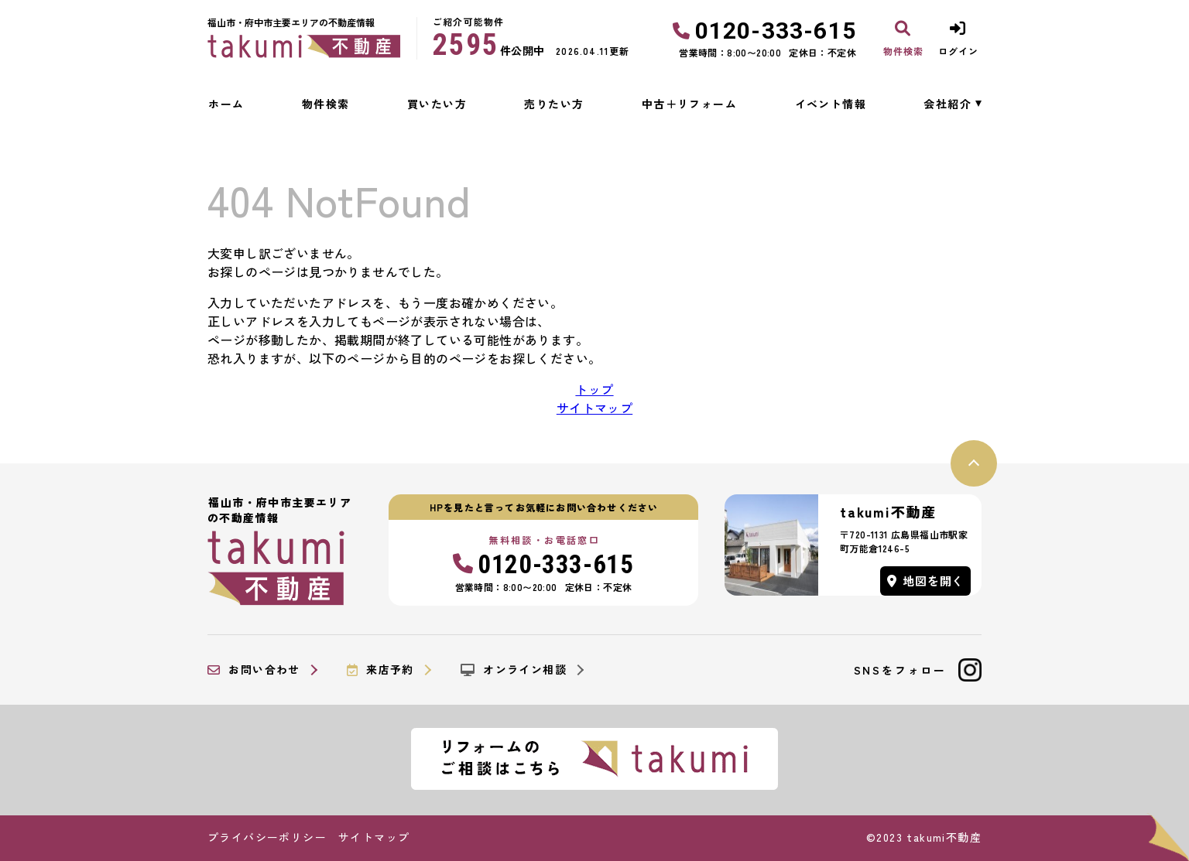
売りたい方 (554, 103)
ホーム (226, 103)
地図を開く (926, 580)
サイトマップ (594, 407)
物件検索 (326, 103)
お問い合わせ (253, 670)
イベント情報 (830, 103)
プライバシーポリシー (267, 837)
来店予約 (380, 670)
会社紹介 (947, 103)
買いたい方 (437, 103)
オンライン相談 (514, 670)
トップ (594, 389)
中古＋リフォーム (689, 103)
